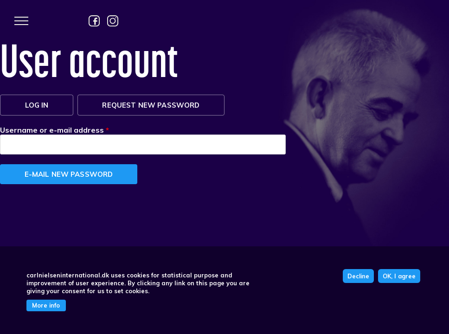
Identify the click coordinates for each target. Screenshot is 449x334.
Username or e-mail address (54, 130)
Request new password (163, 105)
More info (46, 305)
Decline (358, 276)
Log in (37, 105)
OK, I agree (399, 276)
